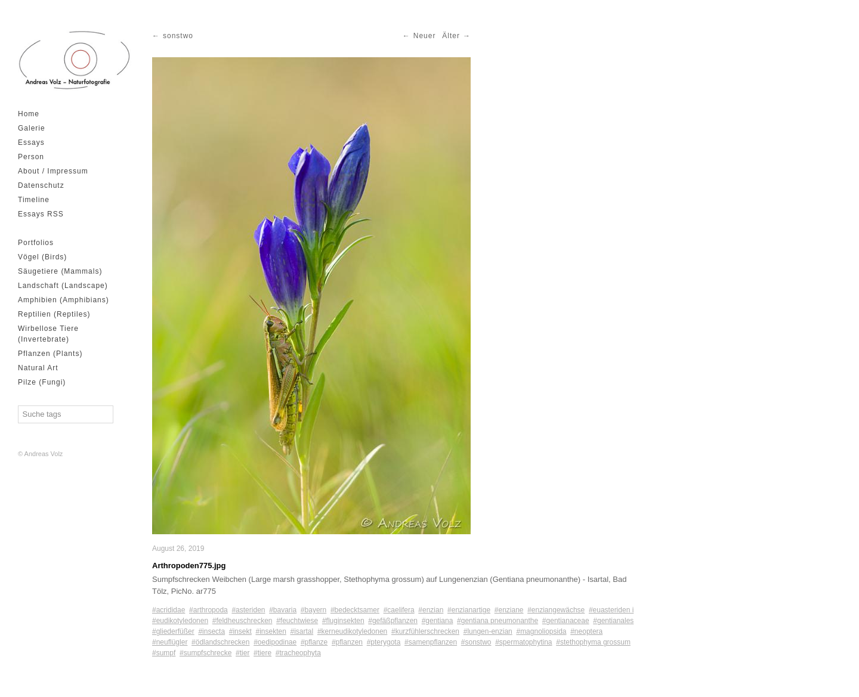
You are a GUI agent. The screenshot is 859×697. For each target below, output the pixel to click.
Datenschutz (41, 185)
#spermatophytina (523, 642)
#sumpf (163, 653)
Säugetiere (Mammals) (60, 271)
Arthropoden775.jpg (189, 565)
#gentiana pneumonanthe (497, 621)
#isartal (302, 631)
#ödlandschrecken (220, 642)
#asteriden (248, 610)
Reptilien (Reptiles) (54, 314)
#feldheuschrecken (242, 621)
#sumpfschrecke (205, 653)
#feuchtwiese (297, 621)
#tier (242, 653)
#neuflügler (169, 642)
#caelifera (399, 610)
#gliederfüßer (173, 631)
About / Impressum (53, 171)
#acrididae (168, 610)
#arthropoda (208, 610)
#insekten (270, 631)
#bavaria (282, 610)
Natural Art (38, 368)
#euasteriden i (611, 610)
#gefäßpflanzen (393, 621)
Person (31, 157)
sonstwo (178, 36)
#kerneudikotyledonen (352, 631)
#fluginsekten (343, 621)
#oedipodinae (275, 642)
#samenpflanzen (430, 642)
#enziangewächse (556, 610)
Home (28, 114)
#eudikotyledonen (180, 621)
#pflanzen (347, 642)
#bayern (313, 610)
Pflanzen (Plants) (50, 353)
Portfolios (36, 242)
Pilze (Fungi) (42, 382)
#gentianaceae (565, 621)
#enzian (430, 610)
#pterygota (384, 642)
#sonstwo (476, 642)
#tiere (262, 653)
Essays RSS (41, 214)
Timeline (34, 200)
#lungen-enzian (488, 631)
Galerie (31, 128)
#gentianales (613, 621)
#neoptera (586, 631)
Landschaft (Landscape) (63, 285)
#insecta (211, 631)
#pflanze (314, 642)
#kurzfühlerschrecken (425, 631)
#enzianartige (468, 610)
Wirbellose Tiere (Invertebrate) (48, 333)
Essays (31, 142)
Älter (451, 36)
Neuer (424, 36)
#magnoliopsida (541, 631)
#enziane (509, 610)
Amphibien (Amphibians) (63, 300)
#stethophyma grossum (593, 642)
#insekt (240, 631)
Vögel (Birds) (42, 257)
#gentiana (437, 621)
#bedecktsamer (354, 610)
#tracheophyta (298, 653)
